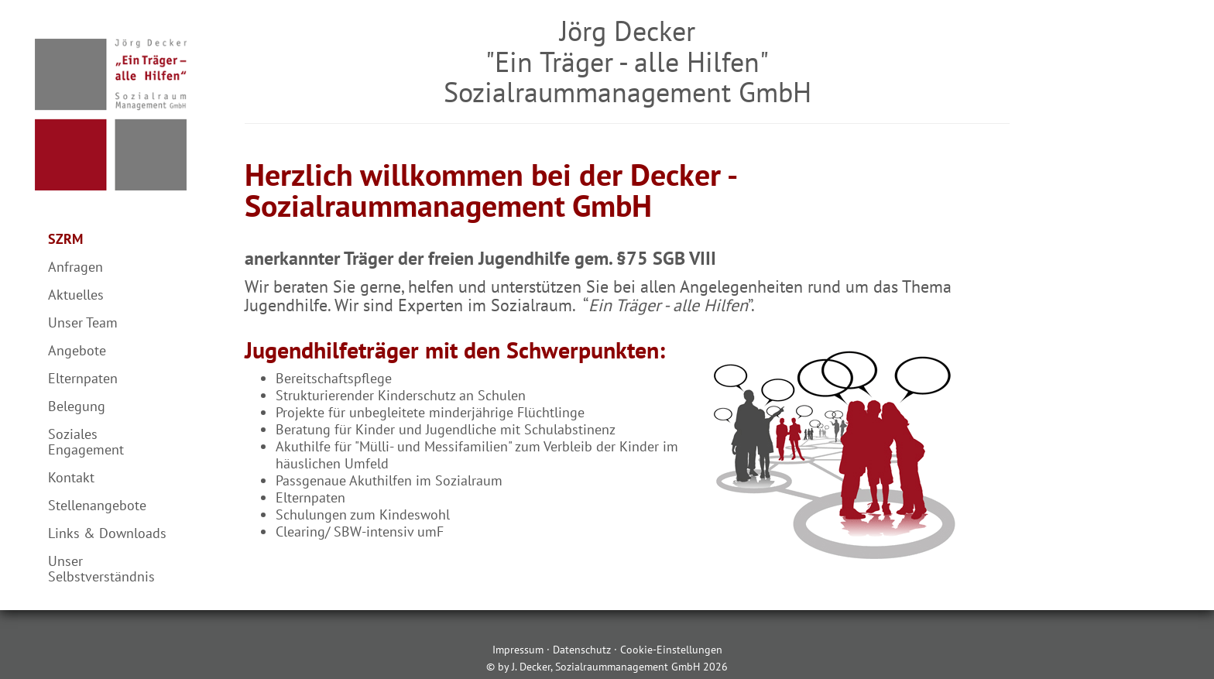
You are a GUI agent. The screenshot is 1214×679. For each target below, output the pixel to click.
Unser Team (83, 322)
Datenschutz (582, 650)
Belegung (76, 406)
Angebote (77, 350)
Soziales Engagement (86, 441)
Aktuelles (76, 294)
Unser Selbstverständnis (101, 568)
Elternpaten (83, 378)
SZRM (65, 239)
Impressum (518, 650)
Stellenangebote (97, 505)
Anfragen (75, 267)
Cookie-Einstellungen (671, 650)
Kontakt (71, 477)
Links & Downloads (107, 533)
